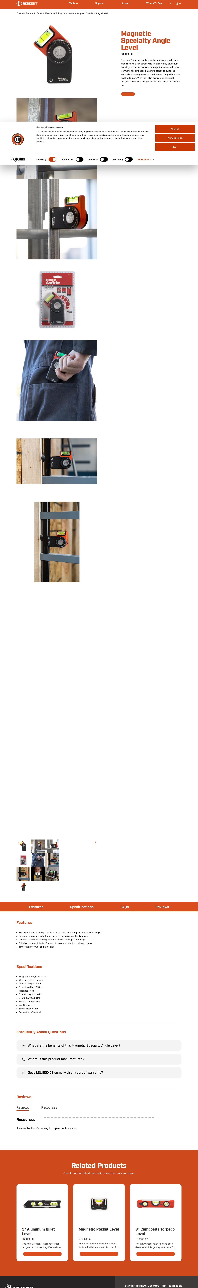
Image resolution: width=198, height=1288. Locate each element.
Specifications (82, 907)
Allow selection (174, 16)
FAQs (124, 907)
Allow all (175, 7)
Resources (49, 1107)
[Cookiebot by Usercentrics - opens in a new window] (18, 38)
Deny (175, 25)
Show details (144, 38)
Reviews (161, 907)
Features (37, 907)
